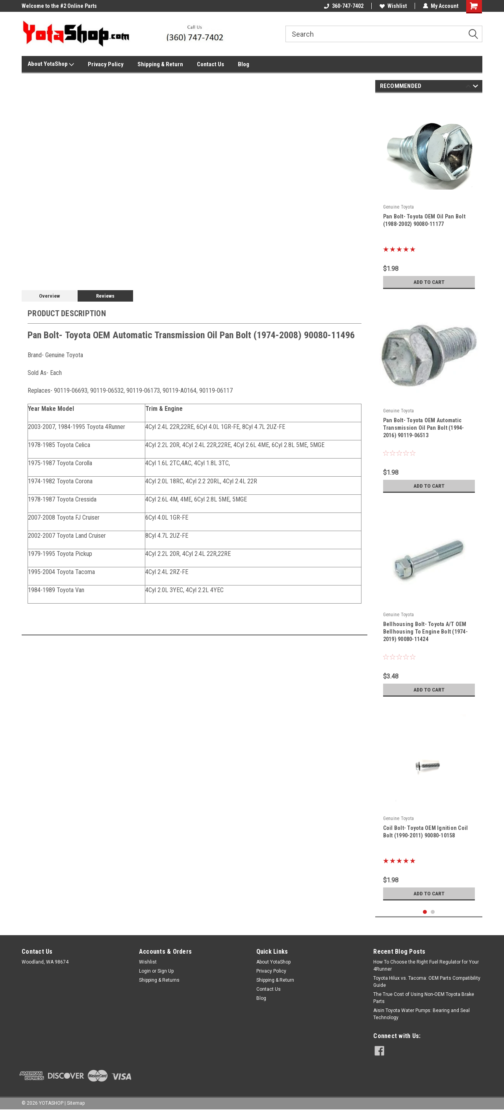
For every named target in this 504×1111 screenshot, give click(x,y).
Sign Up (166, 971)
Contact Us (210, 64)
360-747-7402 (343, 6)
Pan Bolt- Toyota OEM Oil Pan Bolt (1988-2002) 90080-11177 (424, 220)
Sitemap (76, 1103)
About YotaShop (51, 64)
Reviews (105, 296)
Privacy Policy (106, 64)
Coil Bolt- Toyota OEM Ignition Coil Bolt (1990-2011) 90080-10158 (425, 832)
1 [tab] (425, 912)
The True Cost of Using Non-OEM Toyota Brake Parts (423, 998)
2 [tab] (433, 912)
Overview (49, 296)
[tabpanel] (429, 196)
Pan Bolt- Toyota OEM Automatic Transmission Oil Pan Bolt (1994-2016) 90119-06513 (423, 427)
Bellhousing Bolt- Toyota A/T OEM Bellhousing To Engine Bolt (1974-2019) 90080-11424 (425, 631)
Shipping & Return (160, 64)
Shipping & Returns (159, 980)
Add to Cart (429, 282)
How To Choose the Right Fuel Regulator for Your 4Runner (426, 965)
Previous (468, 87)
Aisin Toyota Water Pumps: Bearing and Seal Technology (421, 1014)
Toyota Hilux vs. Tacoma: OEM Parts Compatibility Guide (426, 981)
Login (145, 971)
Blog (243, 64)
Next (475, 87)
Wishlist (393, 6)
